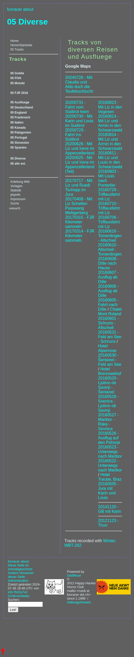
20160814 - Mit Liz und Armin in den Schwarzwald (110, 123)
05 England (18, 112)
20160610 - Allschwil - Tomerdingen (110, 249)
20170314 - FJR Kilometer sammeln (80, 235)
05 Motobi (17, 83)
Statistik (15, 190)
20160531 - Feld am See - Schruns (109, 337)
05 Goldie (17, 73)
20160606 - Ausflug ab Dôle (108, 291)
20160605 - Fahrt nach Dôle (108, 304)
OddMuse (74, 575)
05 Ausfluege (19, 102)
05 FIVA (15, 78)
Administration (18, 580)
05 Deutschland (21, 107)
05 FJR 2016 (19, 93)
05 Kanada (18, 127)
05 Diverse (27, 21)
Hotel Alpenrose (107, 348)
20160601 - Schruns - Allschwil (108, 323)
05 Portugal (18, 137)
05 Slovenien (19, 142)
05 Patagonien (20, 132)
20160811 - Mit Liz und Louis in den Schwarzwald (110, 160)
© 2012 (70, 581)
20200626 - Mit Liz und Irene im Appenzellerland (80, 148)
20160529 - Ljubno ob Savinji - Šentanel (108, 385)
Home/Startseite (21, 45)
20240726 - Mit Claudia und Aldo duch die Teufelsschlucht (79, 84)
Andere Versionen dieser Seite (21, 575)
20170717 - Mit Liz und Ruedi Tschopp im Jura (78, 187)
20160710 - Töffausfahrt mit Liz (109, 208)
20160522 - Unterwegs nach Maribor (110, 465)
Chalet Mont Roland (110, 311)
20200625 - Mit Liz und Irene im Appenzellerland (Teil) (80, 164)
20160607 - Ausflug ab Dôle (108, 277)
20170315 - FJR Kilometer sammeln (80, 222)
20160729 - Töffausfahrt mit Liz (109, 194)
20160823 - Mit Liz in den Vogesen (110, 107)
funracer (14, 9)
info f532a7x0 (18, 592)
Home (14, 41)
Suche (14, 203)
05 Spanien (18, 147)
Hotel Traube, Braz (110, 476)
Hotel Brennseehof (109, 371)
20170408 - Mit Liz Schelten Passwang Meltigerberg (78, 206)
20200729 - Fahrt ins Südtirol (75, 134)
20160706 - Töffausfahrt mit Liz (109, 222)
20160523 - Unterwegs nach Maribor (110, 451)
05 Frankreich (20, 117)
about (28, 9)
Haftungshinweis (79, 602)
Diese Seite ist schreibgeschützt (20, 567)
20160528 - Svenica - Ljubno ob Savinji (108, 403)
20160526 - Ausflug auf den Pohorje (109, 438)
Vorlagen (16, 186)
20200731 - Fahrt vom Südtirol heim (77, 107)
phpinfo (15, 195)
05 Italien (16, 122)
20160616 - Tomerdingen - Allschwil (110, 235)
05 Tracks (17, 49)
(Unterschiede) (18, 596)
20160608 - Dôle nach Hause (108, 263)
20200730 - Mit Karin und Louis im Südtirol (79, 121)
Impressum (17, 199)
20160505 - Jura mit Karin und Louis (108, 491)
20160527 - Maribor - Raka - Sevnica (108, 422)
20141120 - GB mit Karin (109, 509)
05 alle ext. (18, 163)
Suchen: (14, 600)
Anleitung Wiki (20, 182)
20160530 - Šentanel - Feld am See (109, 360)
